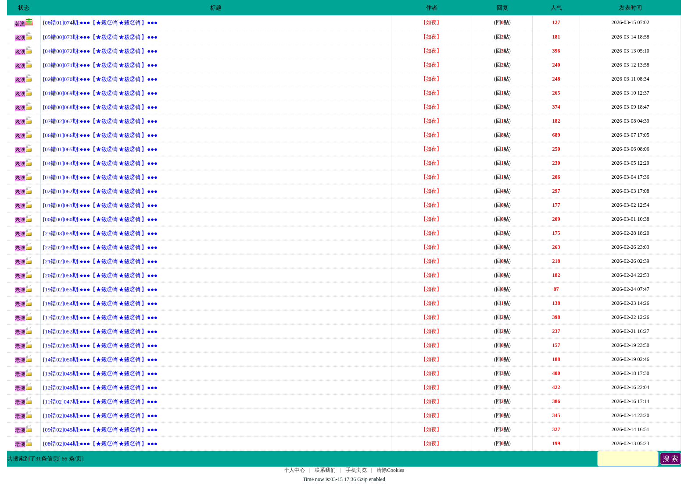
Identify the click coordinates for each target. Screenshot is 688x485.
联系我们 (325, 470)
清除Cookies (390, 470)
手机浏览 (356, 470)
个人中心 (294, 470)
